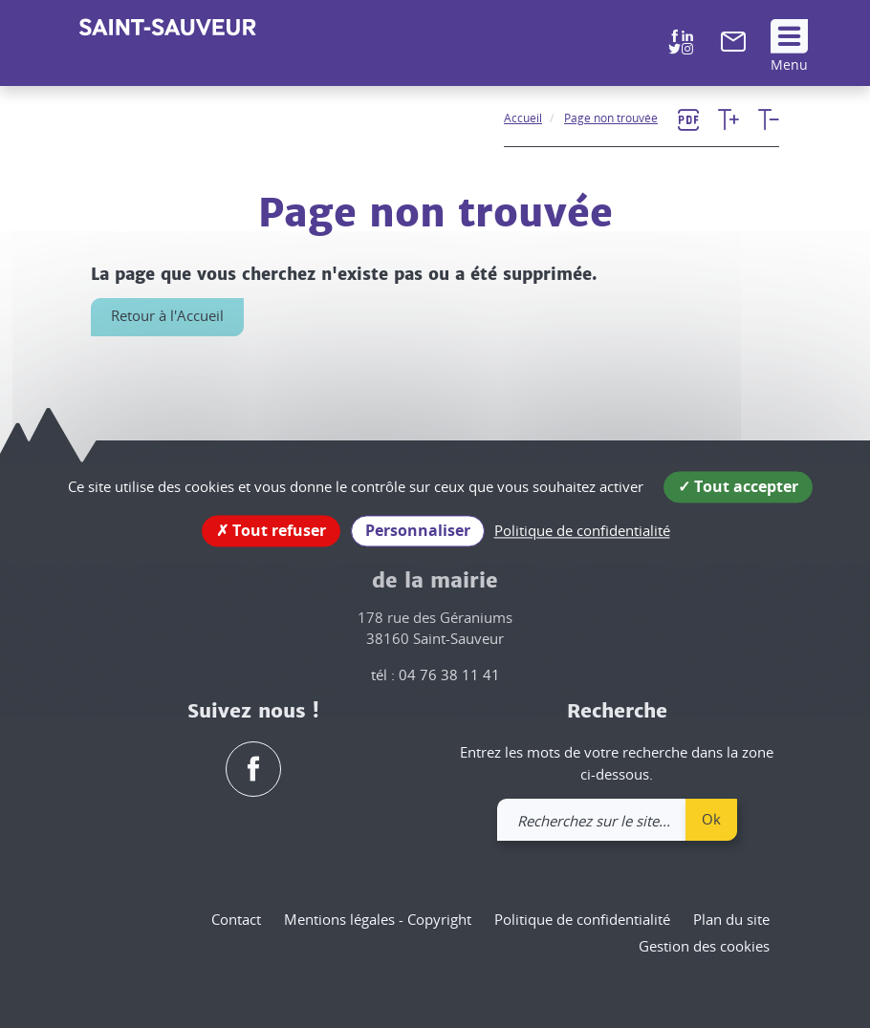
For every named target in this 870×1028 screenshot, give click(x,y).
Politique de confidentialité (582, 919)
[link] (733, 45)
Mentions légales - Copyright (377, 919)
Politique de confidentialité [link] (582, 530)
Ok (711, 818)
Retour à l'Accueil (167, 315)
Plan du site (731, 919)
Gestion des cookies (704, 945)
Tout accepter (738, 486)
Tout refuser (271, 530)
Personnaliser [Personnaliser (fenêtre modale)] (417, 530)
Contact (236, 919)
